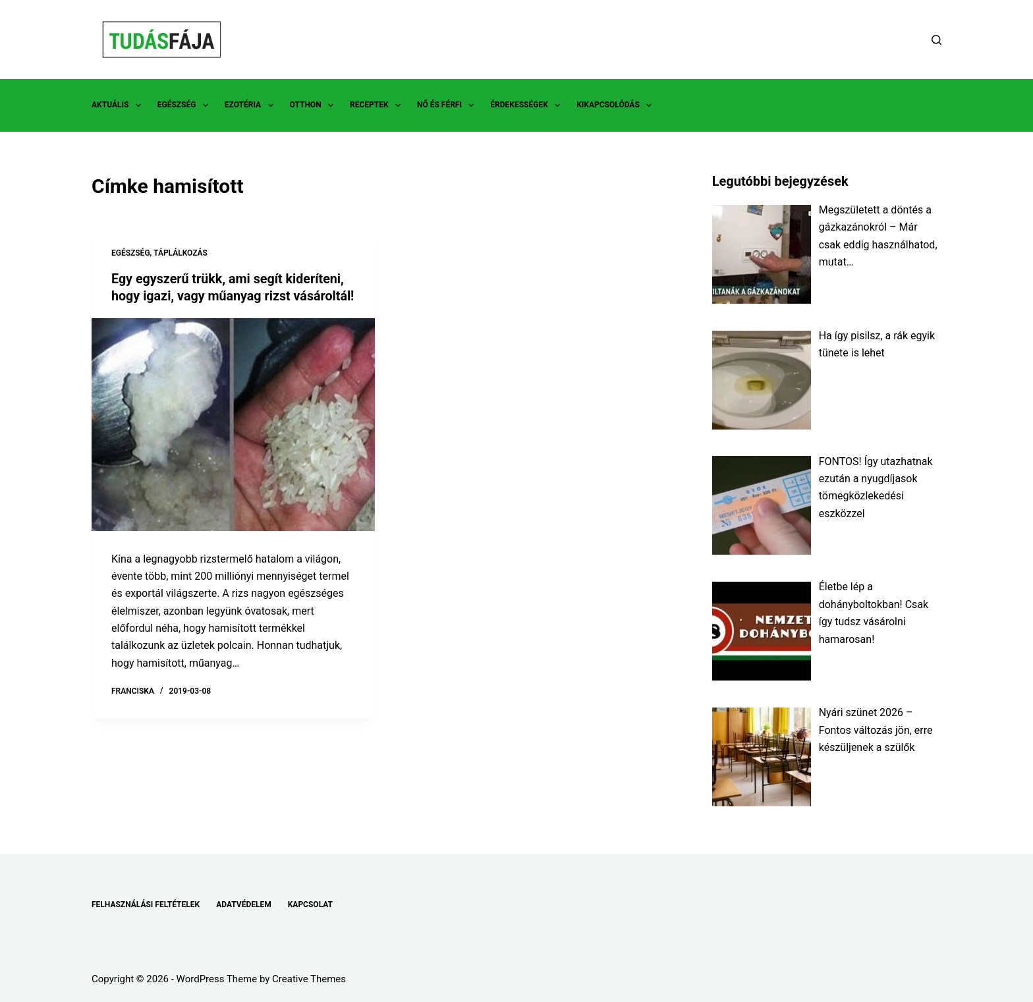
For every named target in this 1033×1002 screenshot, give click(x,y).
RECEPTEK (378, 105)
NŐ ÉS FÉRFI (448, 105)
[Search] (936, 40)
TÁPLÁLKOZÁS (181, 253)
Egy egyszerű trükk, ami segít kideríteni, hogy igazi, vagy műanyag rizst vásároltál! (229, 296)
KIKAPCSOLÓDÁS (616, 105)
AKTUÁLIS (119, 105)
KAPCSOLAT (310, 904)
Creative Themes (309, 979)
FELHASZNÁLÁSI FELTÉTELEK (146, 904)
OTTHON (314, 105)
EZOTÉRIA (252, 105)
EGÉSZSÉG (185, 105)
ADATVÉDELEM (243, 904)
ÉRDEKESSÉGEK (527, 105)
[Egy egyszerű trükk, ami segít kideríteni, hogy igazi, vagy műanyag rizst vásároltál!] (233, 441)
